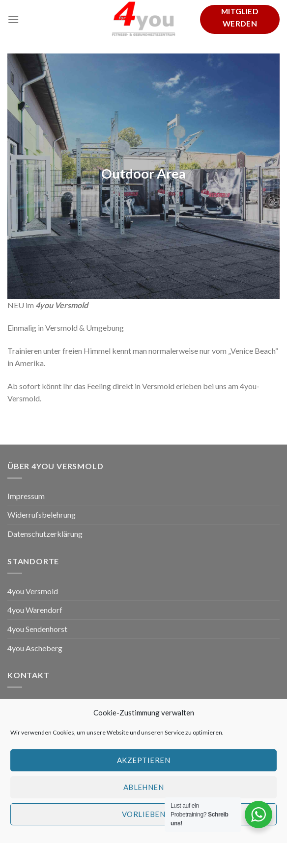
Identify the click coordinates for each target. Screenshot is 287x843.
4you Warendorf (34, 609)
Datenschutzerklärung (45, 533)
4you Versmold (32, 591)
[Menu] (13, 19)
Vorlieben (143, 818)
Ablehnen (143, 791)
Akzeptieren (143, 764)
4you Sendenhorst (37, 628)
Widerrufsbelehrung (41, 514)
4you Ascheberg (34, 648)
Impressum (26, 496)
